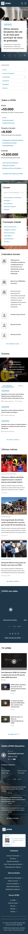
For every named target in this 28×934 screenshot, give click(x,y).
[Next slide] (19, 626)
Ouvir (3, 793)
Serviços (14, 88)
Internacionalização (10, 232)
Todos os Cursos (13, 881)
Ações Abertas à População (12, 878)
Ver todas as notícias (14, 581)
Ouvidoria (13, 858)
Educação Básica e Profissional (13, 197)
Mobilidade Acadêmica (13, 889)
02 (9, 55)
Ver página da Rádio (14, 818)
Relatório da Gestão (13, 861)
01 (4, 55)
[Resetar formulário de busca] (23, 192)
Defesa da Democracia (11, 226)
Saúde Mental (9, 235)
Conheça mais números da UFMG (14, 173)
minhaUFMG (14, 77)
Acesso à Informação (12, 856)
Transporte (14, 80)
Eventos (12, 911)
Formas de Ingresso (14, 73)
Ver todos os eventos (14, 439)
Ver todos (7, 241)
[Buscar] (21, 192)
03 (15, 55)
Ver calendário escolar (14, 344)
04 (20, 55)
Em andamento (7, 385)
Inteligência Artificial (11, 229)
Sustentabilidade (10, 238)
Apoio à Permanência (12, 886)
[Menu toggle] (25, 3)
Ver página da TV (14, 734)
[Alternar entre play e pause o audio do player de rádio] (3, 755)
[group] (10, 609)
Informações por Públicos (13, 867)
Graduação (8, 200)
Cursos (14, 69)
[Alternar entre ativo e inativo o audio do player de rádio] (9, 759)
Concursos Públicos (13, 883)
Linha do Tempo (13, 903)
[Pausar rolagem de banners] (24, 55)
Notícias (12, 909)
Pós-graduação (9, 203)
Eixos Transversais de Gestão (13, 864)
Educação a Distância (11, 206)
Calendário (14, 84)
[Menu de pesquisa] (22, 3)
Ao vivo (10, 751)
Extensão (7, 209)
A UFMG (12, 900)
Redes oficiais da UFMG (14, 638)
